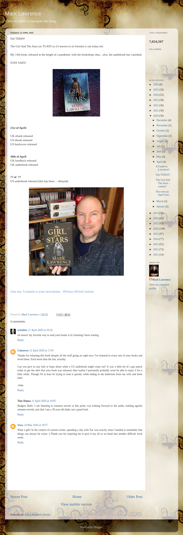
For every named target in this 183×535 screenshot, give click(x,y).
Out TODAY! (163, 174)
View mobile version (76, 504)
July (159, 146)
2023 (156, 100)
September (162, 135)
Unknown (23, 350)
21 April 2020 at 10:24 (40, 330)
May (159, 156)
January (160, 206)
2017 (156, 223)
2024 (156, 94)
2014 (156, 239)
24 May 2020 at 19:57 (36, 425)
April (159, 161)
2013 (156, 244)
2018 (156, 218)
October (161, 130)
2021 (156, 110)
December (162, 120)
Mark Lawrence (23, 14)
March (160, 201)
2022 (156, 105)
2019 (156, 213)
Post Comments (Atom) (37, 514)
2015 (156, 233)
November (162, 125)
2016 (156, 228)
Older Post (134, 497)
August (160, 141)
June (159, 151)
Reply (20, 339)
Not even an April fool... (163, 193)
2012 (156, 249)
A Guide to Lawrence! (162, 168)
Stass (20, 425)
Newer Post (19, 497)
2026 (156, 84)
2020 (156, 115)
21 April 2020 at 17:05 (42, 350)
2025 (156, 89)
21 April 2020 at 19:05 (44, 400)
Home (77, 497)
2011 (156, 254)
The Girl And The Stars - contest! (163, 183)
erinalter (22, 330)
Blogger (98, 527)
